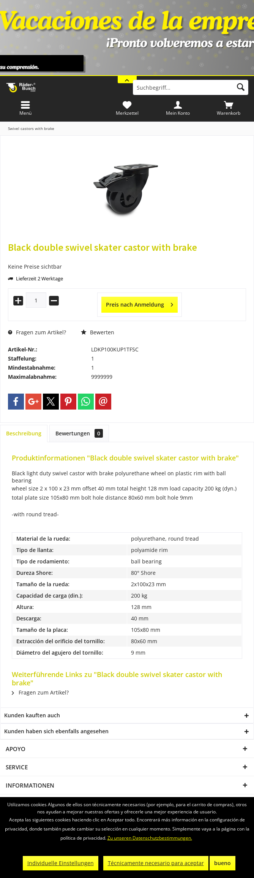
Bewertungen (79, 433)
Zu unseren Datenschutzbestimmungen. (149, 838)
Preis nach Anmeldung (139, 303)
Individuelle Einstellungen (60, 863)
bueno (222, 863)
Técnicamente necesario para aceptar (156, 863)
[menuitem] (228, 108)
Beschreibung (23, 433)
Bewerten (97, 332)
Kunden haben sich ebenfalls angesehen (56, 731)
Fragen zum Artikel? (37, 332)
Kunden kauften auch (32, 715)
